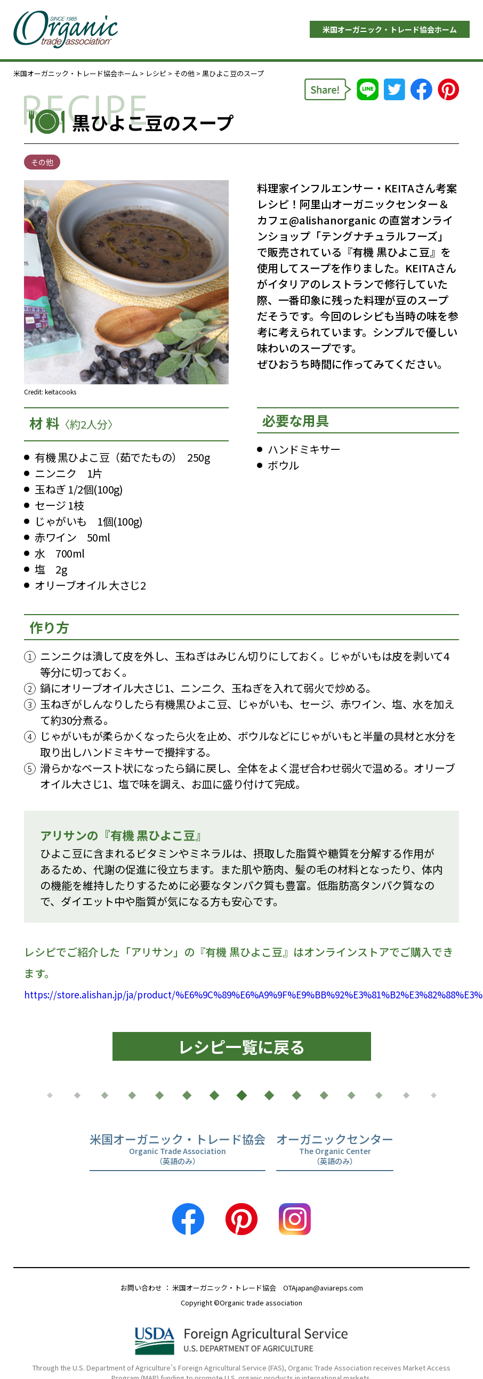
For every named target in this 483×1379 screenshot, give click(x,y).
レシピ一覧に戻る (241, 1046)
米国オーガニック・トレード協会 (177, 1149)
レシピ (156, 73)
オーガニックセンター (334, 1149)
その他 (184, 73)
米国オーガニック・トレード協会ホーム (390, 29)
